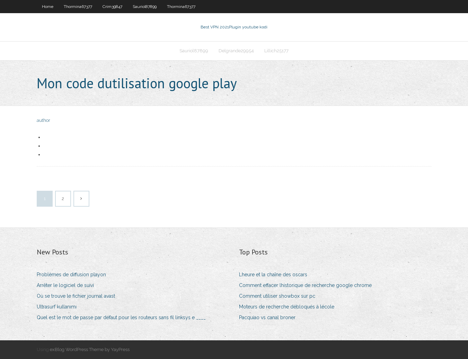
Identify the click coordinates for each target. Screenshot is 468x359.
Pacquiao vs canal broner (267, 317)
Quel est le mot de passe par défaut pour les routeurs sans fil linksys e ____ (121, 317)
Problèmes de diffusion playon (71, 274)
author (43, 120)
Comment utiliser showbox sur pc (277, 296)
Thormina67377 (78, 6)
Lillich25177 (276, 50)
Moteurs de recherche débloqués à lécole (286, 306)
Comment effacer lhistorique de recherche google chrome (305, 285)
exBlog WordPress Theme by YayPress (90, 349)
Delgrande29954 (236, 50)
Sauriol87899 (145, 6)
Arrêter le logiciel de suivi (65, 285)
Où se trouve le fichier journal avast (76, 296)
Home (47, 6)
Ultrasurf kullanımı (57, 306)
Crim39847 (112, 6)
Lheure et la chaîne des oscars (273, 274)
